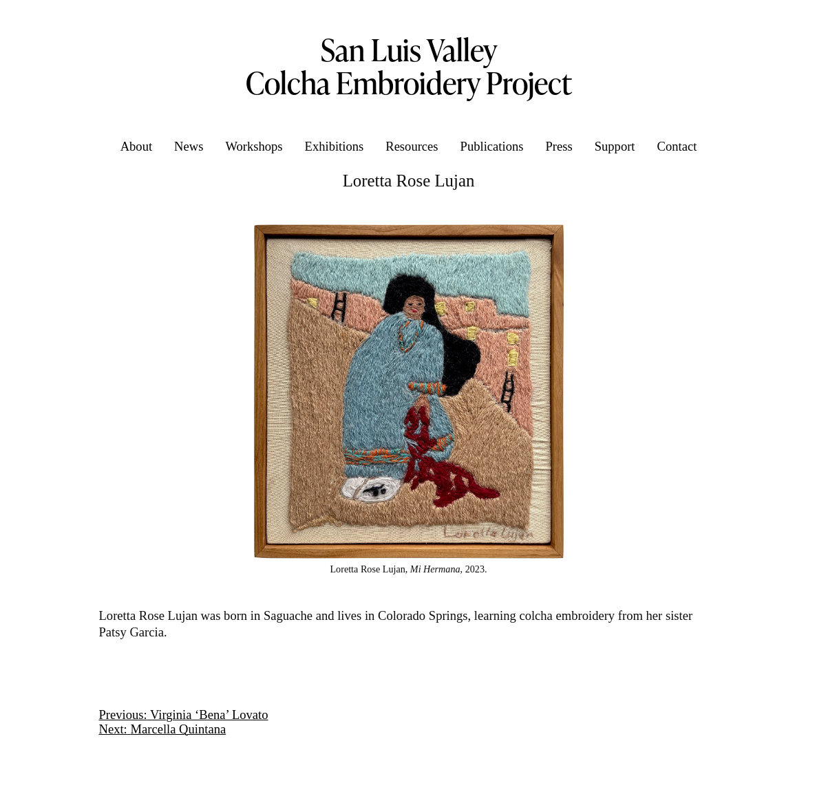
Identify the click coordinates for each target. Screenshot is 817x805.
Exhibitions (334, 146)
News (188, 146)
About (136, 146)
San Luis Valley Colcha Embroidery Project (409, 66)
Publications (492, 146)
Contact (677, 146)
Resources (411, 146)
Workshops (253, 146)
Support (615, 146)
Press (558, 146)
